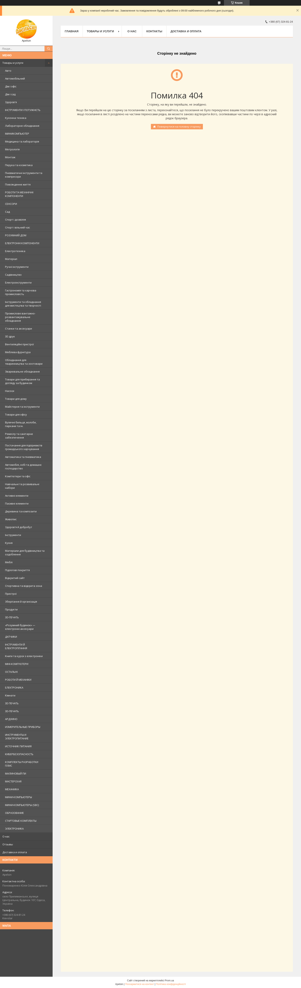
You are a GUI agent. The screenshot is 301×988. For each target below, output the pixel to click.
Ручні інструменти (17, 267)
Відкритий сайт (15, 578)
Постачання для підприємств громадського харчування (23, 447)
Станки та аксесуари (18, 328)
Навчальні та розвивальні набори (22, 486)
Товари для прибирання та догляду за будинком (22, 381)
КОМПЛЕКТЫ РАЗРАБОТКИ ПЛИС (21, 763)
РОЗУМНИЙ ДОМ (15, 235)
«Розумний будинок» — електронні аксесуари (20, 627)
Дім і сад (10, 94)
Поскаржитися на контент (139, 984)
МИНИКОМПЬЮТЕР (17, 133)
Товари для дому (16, 399)
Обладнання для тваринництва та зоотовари (23, 361)
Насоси (9, 391)
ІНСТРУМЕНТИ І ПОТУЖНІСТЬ (22, 110)
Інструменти (13, 535)
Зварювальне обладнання (22, 371)
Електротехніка (15, 251)
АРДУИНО (11, 719)
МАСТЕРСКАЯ (13, 781)
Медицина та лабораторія (22, 141)
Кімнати (10, 695)
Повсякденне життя (18, 184)
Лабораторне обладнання (22, 126)
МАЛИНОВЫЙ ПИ (15, 773)
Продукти (11, 609)
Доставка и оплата (14, 852)
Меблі (9, 562)
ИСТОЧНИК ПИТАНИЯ (18, 746)
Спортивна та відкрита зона (23, 586)
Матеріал (11, 259)
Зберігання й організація (21, 601)
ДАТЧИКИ (11, 636)
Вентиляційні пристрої (19, 344)
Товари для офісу (16, 414)
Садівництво (13, 274)
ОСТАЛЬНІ (11, 672)
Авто (8, 70)
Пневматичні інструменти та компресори (23, 174)
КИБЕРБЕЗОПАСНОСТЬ (19, 754)
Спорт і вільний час (17, 227)
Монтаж (10, 157)
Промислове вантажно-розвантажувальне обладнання (20, 317)
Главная (71, 31)
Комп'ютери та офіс (17, 476)
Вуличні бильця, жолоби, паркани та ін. (20, 424)
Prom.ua (169, 980)
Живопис (11, 519)
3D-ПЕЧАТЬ (12, 617)
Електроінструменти (18, 282)
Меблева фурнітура (18, 352)
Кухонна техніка (15, 118)
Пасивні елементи (17, 503)
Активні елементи (16, 495)
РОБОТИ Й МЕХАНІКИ (18, 679)
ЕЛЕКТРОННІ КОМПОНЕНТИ (22, 243)
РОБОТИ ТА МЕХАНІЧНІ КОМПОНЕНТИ (19, 194)
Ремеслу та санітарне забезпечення (19, 435)
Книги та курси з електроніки (24, 656)
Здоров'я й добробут (18, 527)
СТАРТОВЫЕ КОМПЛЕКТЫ (20, 821)
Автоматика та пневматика (23, 457)
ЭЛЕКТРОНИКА (14, 828)
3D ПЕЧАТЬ (12, 703)
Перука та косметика (19, 165)
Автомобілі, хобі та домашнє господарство (23, 466)
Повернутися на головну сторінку (179, 126)
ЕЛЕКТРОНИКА (14, 687)
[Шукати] (49, 49)
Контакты (154, 31)
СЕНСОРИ (11, 204)
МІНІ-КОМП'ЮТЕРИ (16, 664)
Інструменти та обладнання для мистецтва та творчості (23, 303)
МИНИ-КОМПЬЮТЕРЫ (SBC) (22, 805)
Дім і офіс (10, 86)
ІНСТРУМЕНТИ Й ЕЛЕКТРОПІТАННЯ (16, 646)
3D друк (10, 336)
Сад (7, 212)
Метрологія (12, 149)
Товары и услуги (12, 63)
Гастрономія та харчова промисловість (20, 292)
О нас (6, 836)
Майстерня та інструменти (22, 406)
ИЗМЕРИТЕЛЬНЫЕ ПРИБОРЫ (22, 727)
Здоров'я (11, 102)
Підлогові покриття (17, 570)
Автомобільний (15, 78)
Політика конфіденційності (171, 984)
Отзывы (7, 844)
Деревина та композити (21, 511)
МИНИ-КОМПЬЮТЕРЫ (18, 797)
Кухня (9, 543)
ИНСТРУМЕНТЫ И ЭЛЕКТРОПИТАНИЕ (17, 736)
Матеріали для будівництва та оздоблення (25, 552)
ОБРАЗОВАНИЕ (14, 813)
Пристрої (11, 594)
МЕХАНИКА (12, 789)
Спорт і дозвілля (15, 219)
